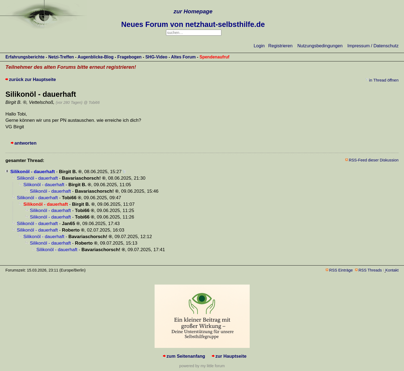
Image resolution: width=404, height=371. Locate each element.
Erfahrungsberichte (25, 57)
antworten (25, 143)
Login (259, 45)
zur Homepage (193, 11)
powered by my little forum (202, 366)
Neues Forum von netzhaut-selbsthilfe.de (193, 24)
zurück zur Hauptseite (32, 79)
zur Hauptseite (231, 356)
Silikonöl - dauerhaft (32, 171)
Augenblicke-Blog (95, 57)
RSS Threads (370, 270)
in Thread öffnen (384, 80)
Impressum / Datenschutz (373, 45)
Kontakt (392, 270)
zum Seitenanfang (186, 356)
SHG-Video (156, 57)
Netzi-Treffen (61, 57)
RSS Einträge (341, 270)
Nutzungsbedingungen (320, 45)
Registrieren (280, 45)
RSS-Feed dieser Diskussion (374, 160)
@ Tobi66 (92, 102)
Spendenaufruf (214, 57)
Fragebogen (129, 57)
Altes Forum (183, 57)
